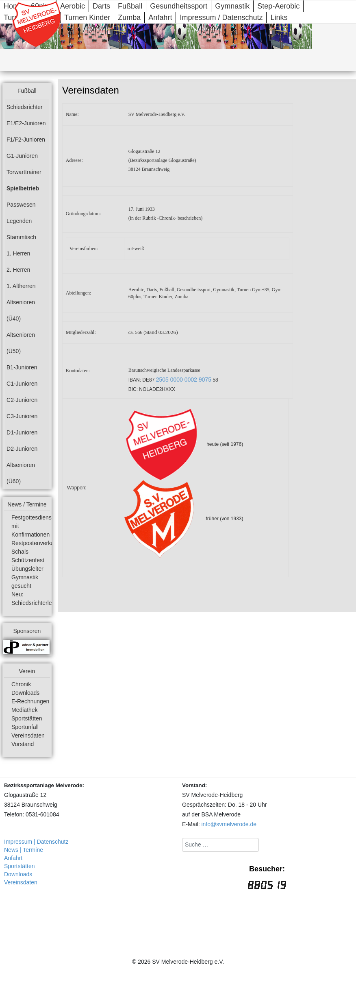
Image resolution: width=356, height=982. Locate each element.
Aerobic (72, 6)
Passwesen (21, 204)
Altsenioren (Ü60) (21, 473)
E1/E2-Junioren (26, 123)
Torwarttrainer (24, 172)
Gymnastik (232, 6)
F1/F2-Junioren (26, 139)
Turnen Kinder (87, 17)
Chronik (21, 684)
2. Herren (18, 269)
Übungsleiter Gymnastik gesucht (27, 577)
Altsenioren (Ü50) (21, 343)
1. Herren (18, 253)
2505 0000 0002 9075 (183, 379)
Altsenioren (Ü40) (21, 310)
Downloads (25, 693)
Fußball (130, 6)
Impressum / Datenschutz (221, 17)
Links (278, 17)
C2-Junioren (22, 400)
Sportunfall (25, 727)
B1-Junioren (22, 367)
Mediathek (24, 710)
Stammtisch (21, 237)
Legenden (19, 221)
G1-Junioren (22, 156)
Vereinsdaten (28, 735)
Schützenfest (27, 560)
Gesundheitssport (178, 6)
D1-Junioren (22, 432)
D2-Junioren (22, 448)
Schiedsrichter (25, 107)
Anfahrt (160, 17)
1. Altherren (21, 286)
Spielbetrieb (23, 188)
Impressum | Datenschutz (36, 841)
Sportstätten (26, 718)
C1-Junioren (22, 383)
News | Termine (23, 850)
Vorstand (22, 744)
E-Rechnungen (30, 701)
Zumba (129, 17)
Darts (101, 6)
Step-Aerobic (278, 6)
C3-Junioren (22, 416)
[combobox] (220, 845)
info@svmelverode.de (228, 824)
